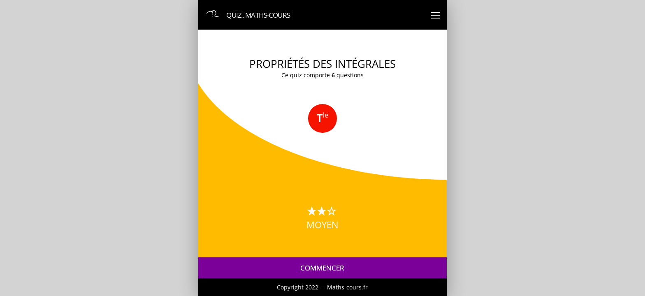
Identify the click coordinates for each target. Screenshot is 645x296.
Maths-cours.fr (347, 287)
